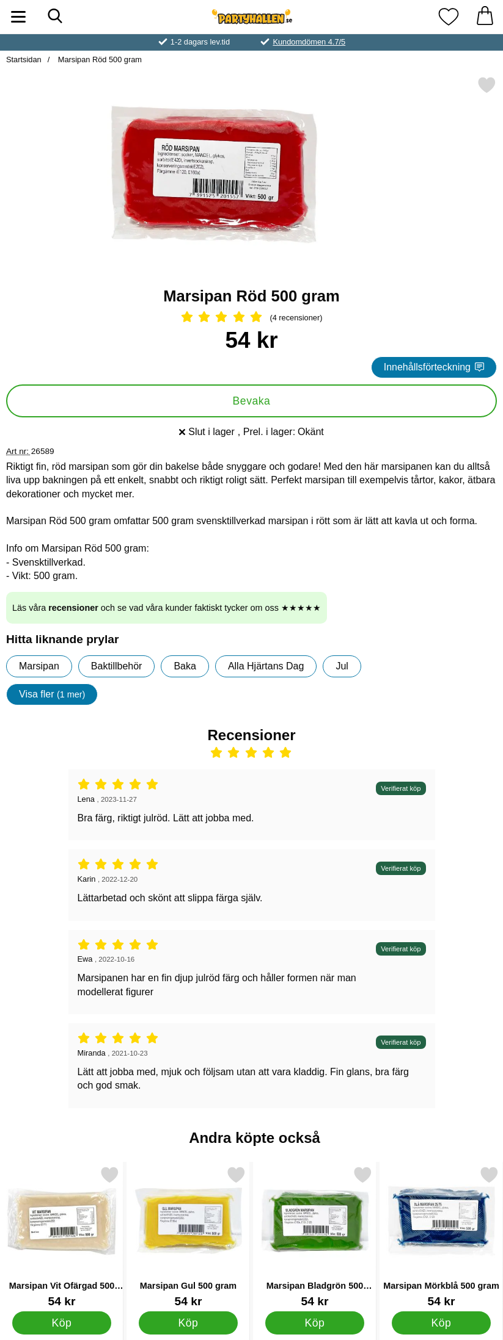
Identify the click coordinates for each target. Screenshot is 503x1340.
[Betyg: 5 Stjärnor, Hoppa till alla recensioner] (251, 318)
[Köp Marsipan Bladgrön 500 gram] (314, 1322)
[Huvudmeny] (18, 17)
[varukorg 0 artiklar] (484, 16)
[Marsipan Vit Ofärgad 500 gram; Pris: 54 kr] (61, 1236)
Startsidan (24, 59)
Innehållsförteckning (434, 367)
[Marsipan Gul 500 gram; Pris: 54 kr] (188, 1236)
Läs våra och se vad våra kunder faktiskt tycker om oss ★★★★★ (166, 608)
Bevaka (252, 401)
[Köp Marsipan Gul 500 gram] (188, 1322)
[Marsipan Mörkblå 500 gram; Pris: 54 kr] (441, 1236)
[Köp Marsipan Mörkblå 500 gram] (441, 1322)
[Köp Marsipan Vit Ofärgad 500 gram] (61, 1322)
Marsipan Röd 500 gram (99, 59)
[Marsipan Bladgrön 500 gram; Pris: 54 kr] (314, 1236)
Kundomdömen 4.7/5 (309, 41)
